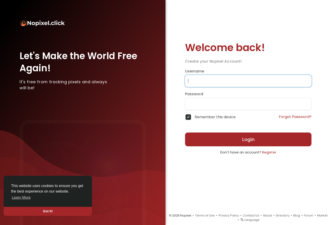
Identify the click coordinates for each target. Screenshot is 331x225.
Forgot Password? (295, 116)
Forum (308, 215)
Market (322, 215)
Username (194, 71)
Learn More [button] (21, 197)
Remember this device (215, 117)
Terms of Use (205, 215)
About (267, 215)
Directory (282, 215)
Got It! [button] (48, 211)
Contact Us (251, 215)
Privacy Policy (229, 215)
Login (248, 139)
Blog (296, 215)
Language (250, 220)
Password (194, 94)
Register (269, 152)
